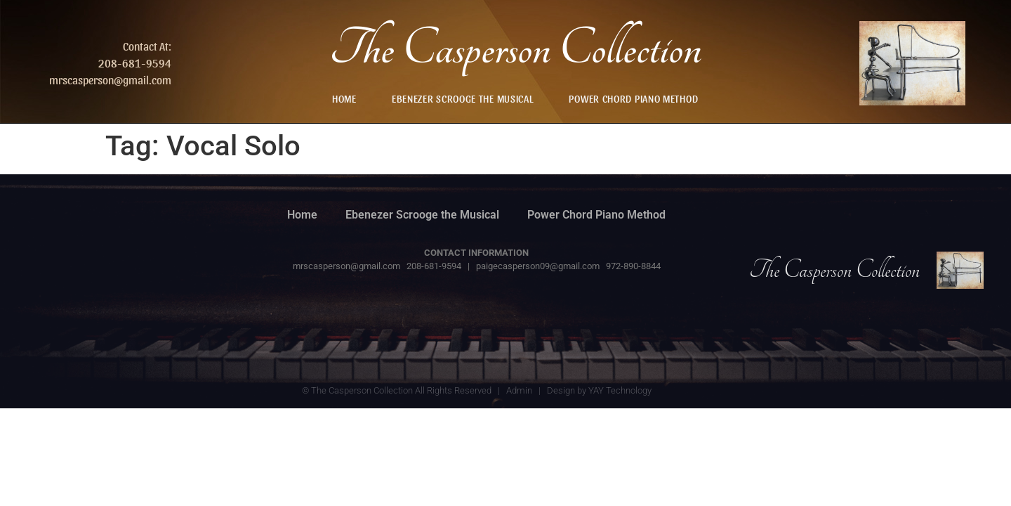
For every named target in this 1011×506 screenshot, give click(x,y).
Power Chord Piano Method (633, 98)
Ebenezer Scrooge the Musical (463, 98)
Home (344, 98)
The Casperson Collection (515, 49)
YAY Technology (620, 390)
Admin (519, 390)
